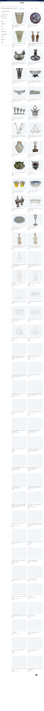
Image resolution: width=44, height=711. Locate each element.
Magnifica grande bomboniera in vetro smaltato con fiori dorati (35, 669)
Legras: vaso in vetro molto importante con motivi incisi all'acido (18, 561)
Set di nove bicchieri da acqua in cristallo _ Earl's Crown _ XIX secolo (18, 319)
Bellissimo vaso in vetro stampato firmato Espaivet (18, 650)
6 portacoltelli (14, 632)
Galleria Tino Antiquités (15, 229)
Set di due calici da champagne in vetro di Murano (18, 524)
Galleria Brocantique (30, 525)
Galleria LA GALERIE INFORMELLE (32, 561)
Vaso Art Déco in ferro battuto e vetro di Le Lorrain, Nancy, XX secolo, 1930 (34, 449)
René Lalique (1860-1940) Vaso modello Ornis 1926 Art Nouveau (19, 431)
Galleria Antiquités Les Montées (32, 506)
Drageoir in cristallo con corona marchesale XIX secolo (19, 338)
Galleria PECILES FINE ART (15, 27)
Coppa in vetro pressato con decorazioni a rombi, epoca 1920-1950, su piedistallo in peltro (35, 81)
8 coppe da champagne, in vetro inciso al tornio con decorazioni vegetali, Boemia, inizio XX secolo (35, 136)
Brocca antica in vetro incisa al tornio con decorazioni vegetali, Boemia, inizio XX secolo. (19, 136)
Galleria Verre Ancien (31, 228)
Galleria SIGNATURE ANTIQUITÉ (32, 173)
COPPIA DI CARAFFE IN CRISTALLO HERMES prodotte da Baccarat (35, 44)
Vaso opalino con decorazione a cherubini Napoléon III (18, 283)
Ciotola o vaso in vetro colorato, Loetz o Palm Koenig (19, 173)
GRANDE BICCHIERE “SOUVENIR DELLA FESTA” (34, 357)
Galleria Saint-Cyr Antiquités (16, 670)
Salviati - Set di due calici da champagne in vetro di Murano (34, 505)
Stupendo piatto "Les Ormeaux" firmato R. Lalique (18, 449)
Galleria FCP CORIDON (15, 358)
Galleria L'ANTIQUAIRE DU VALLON (17, 376)
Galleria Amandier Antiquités (32, 395)
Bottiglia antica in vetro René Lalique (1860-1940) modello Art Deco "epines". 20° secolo (19, 505)
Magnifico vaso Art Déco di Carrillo (33, 632)
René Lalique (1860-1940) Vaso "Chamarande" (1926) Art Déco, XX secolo (35, 468)
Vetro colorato (4, 17)
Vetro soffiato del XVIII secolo (32, 227)
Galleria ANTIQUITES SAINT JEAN (17, 45)
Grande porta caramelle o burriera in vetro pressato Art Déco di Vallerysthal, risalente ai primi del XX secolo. (19, 63)
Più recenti (36, 8)
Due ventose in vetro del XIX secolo (17, 208)
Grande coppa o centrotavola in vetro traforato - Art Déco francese (19, 394)
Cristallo (3, 13)
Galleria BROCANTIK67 (31, 266)
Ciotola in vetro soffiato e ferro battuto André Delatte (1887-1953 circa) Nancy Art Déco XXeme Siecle (35, 487)
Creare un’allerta (21, 8)
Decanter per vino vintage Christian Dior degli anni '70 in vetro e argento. (35, 63)
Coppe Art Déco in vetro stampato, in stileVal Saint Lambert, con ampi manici (19, 100)
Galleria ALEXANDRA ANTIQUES (16, 488)
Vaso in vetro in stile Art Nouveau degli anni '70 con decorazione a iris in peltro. (19, 81)
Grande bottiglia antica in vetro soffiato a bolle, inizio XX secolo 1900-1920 (19, 265)
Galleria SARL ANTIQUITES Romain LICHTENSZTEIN (35, 45)
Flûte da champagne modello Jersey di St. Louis (19, 541)
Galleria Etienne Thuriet (15, 209)
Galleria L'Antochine (14, 64)
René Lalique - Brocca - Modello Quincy (18, 411)
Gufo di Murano (30, 172)
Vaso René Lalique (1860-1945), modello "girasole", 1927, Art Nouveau (34, 431)
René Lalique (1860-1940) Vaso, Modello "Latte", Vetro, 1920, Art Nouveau (19, 468)
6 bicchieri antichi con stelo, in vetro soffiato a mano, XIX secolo (35, 209)
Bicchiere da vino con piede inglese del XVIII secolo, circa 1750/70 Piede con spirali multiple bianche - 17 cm (35, 394)
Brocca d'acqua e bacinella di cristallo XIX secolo (34, 338)
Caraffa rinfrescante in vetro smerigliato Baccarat (34, 283)
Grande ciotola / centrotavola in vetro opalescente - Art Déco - (18, 228)
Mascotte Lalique (30, 596)
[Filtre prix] (8, 45)
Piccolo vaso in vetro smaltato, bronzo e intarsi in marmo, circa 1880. (35, 154)
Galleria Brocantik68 (30, 633)
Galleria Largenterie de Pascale (32, 100)
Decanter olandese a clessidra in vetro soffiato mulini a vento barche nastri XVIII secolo (19, 246)
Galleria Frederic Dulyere (15, 174)
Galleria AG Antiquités (31, 192)
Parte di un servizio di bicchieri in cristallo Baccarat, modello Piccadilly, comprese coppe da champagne (35, 524)
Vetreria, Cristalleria (5, 11)
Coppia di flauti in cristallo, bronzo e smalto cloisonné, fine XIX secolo (19, 487)
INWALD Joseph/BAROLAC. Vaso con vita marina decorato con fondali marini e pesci (34, 265)
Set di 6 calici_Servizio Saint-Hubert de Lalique (35, 301)
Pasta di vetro (4, 18)
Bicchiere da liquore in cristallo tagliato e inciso (19, 301)
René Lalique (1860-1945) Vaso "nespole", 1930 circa (35, 412)
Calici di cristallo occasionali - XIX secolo (34, 374)
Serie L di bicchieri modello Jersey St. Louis (34, 99)
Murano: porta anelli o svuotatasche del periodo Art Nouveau (35, 542)
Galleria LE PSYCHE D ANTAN (16, 598)
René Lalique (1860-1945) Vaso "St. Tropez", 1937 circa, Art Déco (18, 25)
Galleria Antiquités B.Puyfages (32, 597)
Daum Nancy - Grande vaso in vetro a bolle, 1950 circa (19, 44)
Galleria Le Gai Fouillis (15, 101)
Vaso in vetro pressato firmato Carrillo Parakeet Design (19, 669)
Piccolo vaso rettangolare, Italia (33, 560)
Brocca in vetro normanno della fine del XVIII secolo (19, 597)
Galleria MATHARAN (31, 210)
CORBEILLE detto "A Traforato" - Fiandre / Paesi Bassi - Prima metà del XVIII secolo (18, 357)
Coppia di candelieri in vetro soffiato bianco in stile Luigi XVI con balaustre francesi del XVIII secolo (19, 375)
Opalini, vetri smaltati (5, 14)
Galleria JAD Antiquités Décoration (17, 395)
